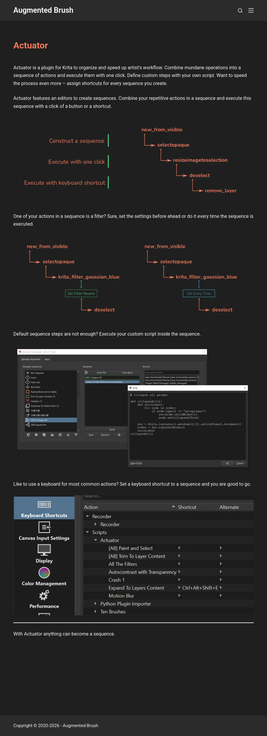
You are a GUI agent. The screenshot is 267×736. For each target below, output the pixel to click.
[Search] (240, 10)
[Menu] (251, 10)
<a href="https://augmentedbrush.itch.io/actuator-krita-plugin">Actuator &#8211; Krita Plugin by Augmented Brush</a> (133, 670)
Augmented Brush (43, 10)
